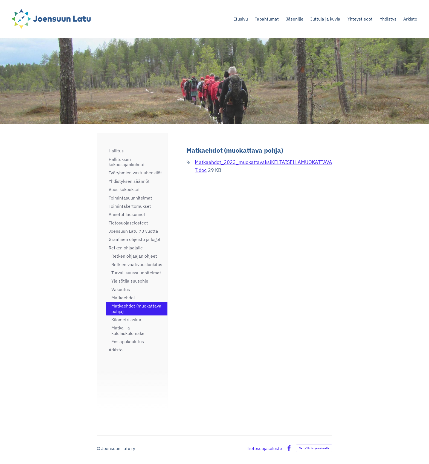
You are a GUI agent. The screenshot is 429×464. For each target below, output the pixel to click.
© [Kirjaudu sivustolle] (99, 448)
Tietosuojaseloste (264, 448)
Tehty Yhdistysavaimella (314, 448)
